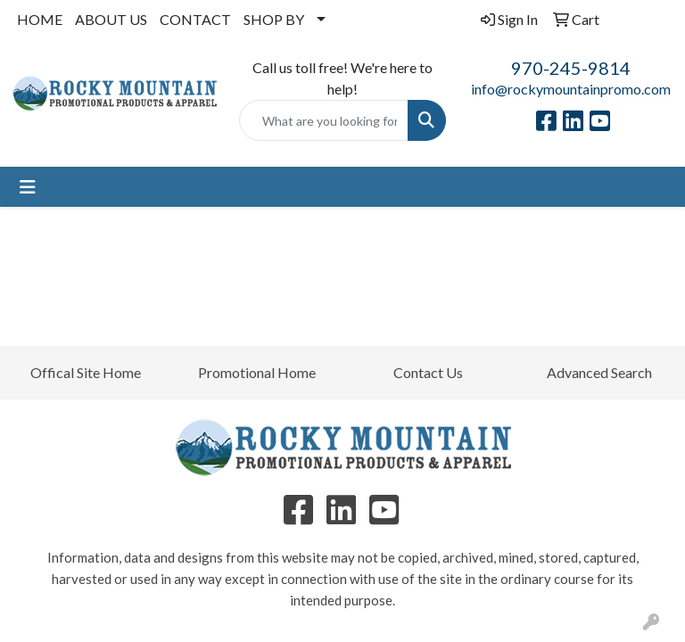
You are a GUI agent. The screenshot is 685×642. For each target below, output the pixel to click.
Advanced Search (599, 372)
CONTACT (195, 19)
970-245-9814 (571, 67)
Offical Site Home (85, 372)
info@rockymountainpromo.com (571, 88)
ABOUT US (111, 19)
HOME (39, 19)
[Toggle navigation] (27, 187)
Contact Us (428, 372)
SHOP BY (273, 19)
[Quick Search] (324, 120)
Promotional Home (257, 372)
